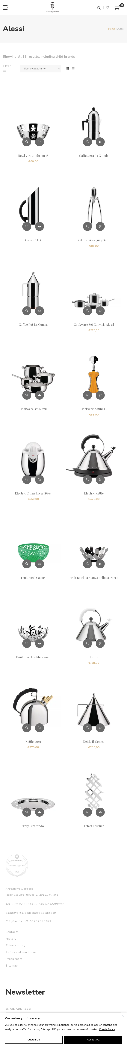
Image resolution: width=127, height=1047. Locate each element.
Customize (34, 1039)
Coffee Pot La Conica (33, 324)
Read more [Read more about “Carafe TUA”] (39, 226)
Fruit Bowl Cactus (33, 578)
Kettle (94, 657)
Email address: (18, 1009)
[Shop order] (40, 68)
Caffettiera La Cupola (93, 156)
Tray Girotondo (33, 826)
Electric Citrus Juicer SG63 (33, 493)
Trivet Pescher (94, 826)
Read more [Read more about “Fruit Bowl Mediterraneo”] (39, 643)
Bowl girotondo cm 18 (33, 156)
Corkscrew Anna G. (94, 409)
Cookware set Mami (33, 409)
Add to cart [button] (39, 141)
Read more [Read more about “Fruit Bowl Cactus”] (39, 563)
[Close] (123, 1016)
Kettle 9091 (33, 741)
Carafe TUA (33, 240)
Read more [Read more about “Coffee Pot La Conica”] (39, 310)
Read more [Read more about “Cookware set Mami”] (39, 395)
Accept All (93, 1039)
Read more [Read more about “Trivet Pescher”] (100, 812)
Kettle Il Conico (94, 741)
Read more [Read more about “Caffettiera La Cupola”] (100, 141)
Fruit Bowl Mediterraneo (33, 657)
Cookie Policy (107, 1029)
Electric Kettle (94, 493)
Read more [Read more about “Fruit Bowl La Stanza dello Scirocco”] (100, 563)
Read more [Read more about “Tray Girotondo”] (39, 812)
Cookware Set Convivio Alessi (94, 324)
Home (111, 29)
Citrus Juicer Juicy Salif (93, 240)
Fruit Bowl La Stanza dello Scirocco (93, 578)
